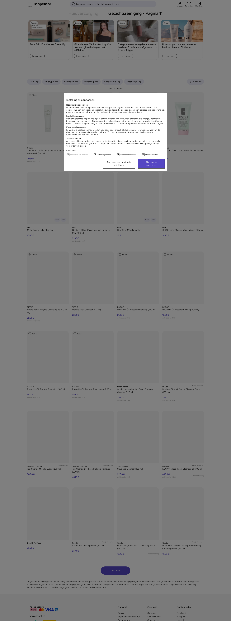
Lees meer (71, 150)
